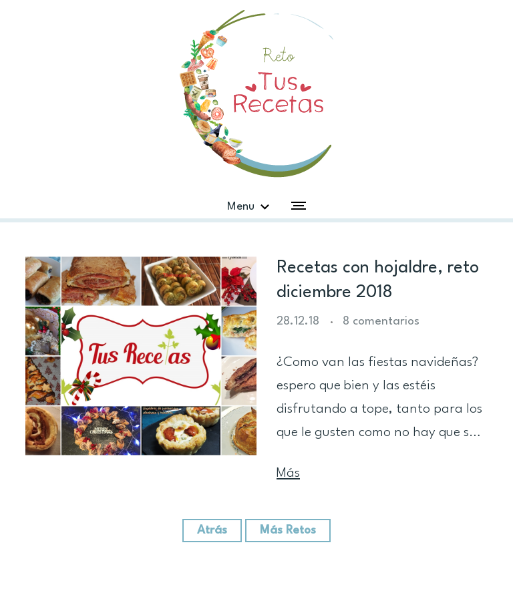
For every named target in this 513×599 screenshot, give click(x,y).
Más (288, 473)
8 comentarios (381, 321)
